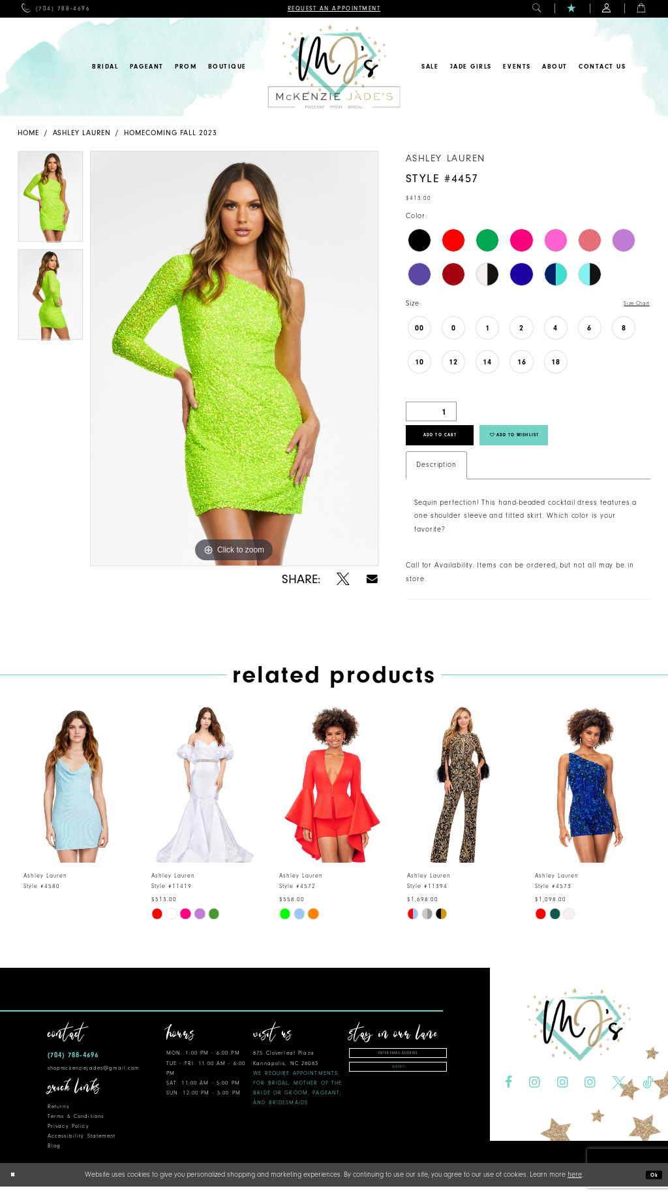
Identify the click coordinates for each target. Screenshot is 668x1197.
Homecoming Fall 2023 (170, 133)
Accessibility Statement (81, 1148)
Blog (54, 1157)
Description (436, 476)
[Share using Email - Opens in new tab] (372, 579)
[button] (537, 9)
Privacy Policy (68, 1138)
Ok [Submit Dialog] (652, 1185)
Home (28, 133)
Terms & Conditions (76, 1128)
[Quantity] (431, 413)
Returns (58, 1118)
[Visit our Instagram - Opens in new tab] (534, 1094)
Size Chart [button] (632, 304)
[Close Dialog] (15, 1185)
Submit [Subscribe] (398, 1086)
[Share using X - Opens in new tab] (343, 579)
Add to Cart (454, 442)
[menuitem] (55, 9)
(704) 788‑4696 (73, 1066)
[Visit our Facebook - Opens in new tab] (508, 1094)
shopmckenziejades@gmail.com (94, 1079)
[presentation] (79, 793)
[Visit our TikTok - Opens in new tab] (648, 1094)
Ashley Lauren (82, 133)
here (575, 1185)
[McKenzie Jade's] (333, 67)
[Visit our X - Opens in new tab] (619, 1094)
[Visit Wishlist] (571, 9)
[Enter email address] (398, 1067)
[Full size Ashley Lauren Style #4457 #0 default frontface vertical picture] (234, 359)
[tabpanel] (51, 200)
